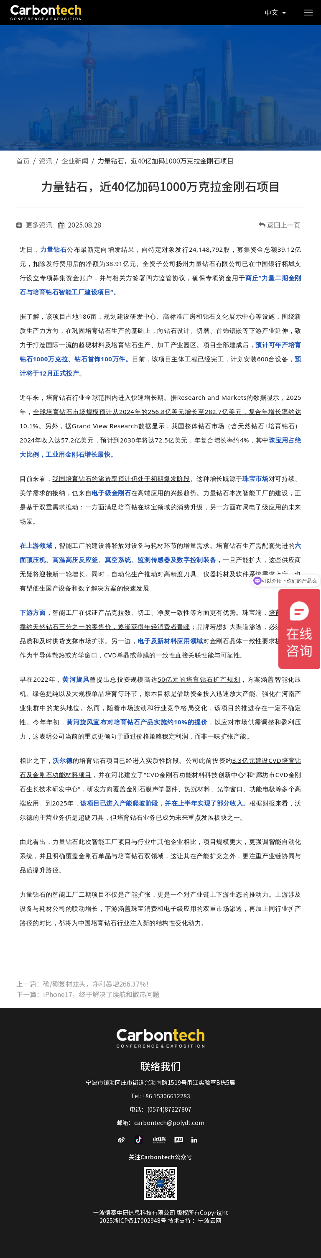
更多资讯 (34, 225)
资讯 (45, 161)
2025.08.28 (79, 225)
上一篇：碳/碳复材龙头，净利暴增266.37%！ (84, 984)
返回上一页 (283, 225)
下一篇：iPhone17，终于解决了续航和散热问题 (87, 994)
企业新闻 (74, 161)
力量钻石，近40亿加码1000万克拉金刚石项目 (165, 161)
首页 (23, 161)
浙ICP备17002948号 (140, 1220)
